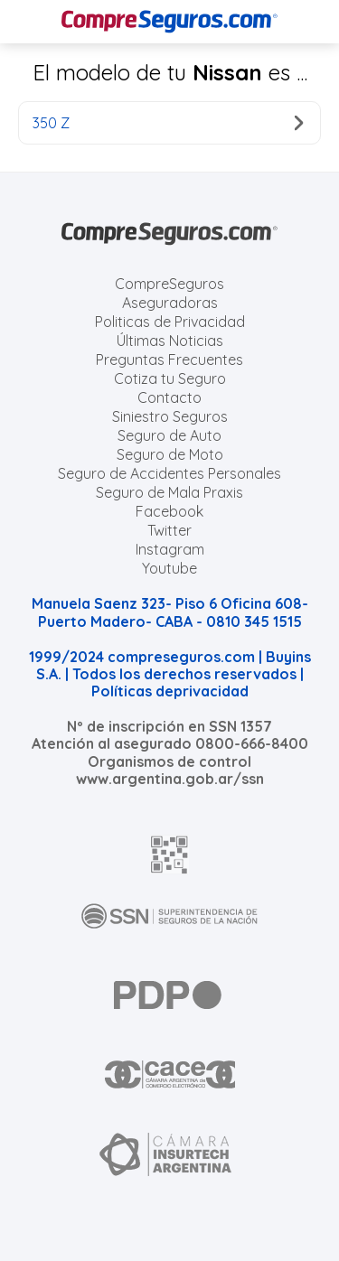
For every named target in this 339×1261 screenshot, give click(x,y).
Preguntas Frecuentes (169, 359)
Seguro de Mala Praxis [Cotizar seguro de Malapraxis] (169, 492)
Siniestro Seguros (170, 416)
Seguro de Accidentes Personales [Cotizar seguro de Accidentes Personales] (169, 473)
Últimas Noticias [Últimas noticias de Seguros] (170, 340)
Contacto (169, 397)
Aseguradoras (170, 302)
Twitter (169, 530)
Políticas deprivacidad (170, 691)
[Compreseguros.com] (169, 21)
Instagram (170, 549)
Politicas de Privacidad (170, 321)
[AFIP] (170, 854)
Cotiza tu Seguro (170, 378)
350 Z (168, 123)
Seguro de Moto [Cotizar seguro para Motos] (170, 454)
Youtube (169, 568)
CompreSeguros (169, 283)
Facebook (169, 511)
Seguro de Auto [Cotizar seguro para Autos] (169, 435)
